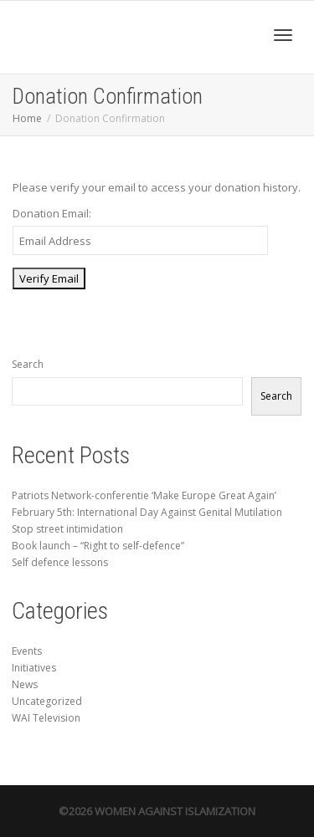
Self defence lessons (60, 562)
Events (27, 651)
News (25, 684)
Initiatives (34, 668)
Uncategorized (47, 701)
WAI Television (46, 718)
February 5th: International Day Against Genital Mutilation (147, 512)
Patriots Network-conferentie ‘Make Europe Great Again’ (144, 495)
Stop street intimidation (67, 529)
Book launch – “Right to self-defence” (98, 545)
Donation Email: (52, 213)
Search (28, 364)
